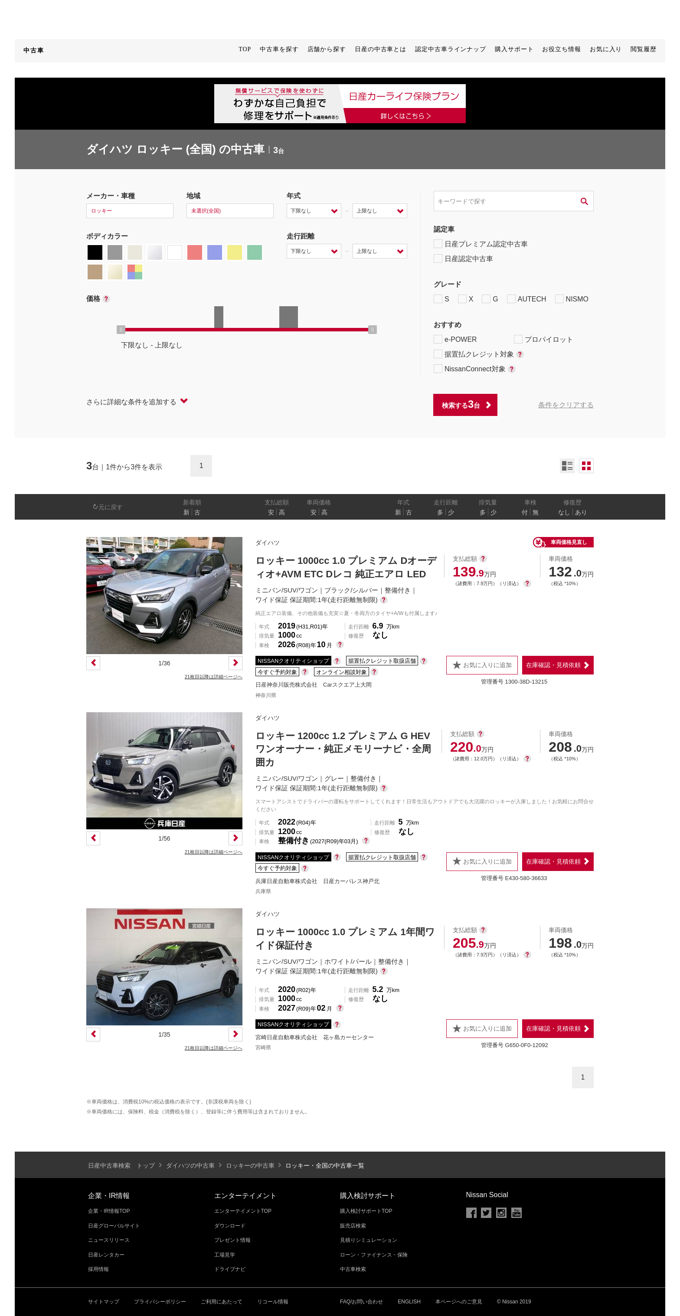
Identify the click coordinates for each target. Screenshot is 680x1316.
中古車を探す (279, 49)
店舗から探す (326, 49)
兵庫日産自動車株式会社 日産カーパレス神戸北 (317, 881)
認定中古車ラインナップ (450, 49)
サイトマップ (103, 1302)
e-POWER (455, 339)
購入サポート (514, 49)
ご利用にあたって (221, 1302)
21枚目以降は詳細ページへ (213, 676)
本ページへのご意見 (458, 1302)
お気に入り (606, 49)
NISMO (571, 299)
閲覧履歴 (644, 49)
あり (581, 512)
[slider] (121, 329)
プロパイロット (543, 339)
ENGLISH (409, 1302)
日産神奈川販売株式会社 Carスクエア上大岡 (313, 684)
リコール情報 (272, 1302)
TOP (245, 49)
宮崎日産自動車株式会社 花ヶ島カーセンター (314, 1037)
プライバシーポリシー (160, 1302)
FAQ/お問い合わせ (361, 1302)
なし (564, 512)
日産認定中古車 (463, 258)
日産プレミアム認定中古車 (481, 243)
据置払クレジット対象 (479, 354)
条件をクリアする (566, 405)
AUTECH (526, 299)
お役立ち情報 (561, 49)
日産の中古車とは (380, 49)
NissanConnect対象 (475, 368)
